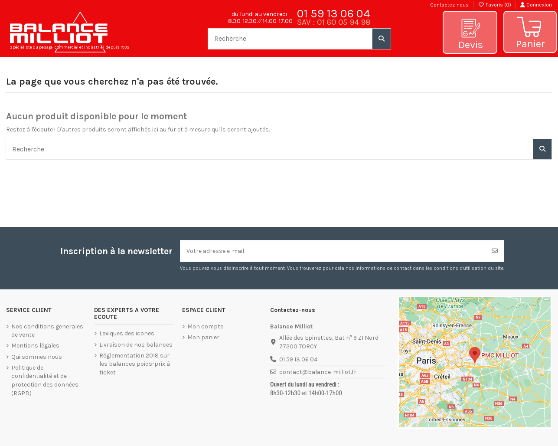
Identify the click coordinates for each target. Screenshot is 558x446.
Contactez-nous (449, 5)
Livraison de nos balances (136, 344)
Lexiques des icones (126, 333)
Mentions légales (35, 345)
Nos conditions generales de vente (47, 331)
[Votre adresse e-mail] (333, 251)
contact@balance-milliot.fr (317, 372)
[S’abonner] (495, 251)
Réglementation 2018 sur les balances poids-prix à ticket (134, 364)
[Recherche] (381, 38)
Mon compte (205, 326)
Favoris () (495, 5)
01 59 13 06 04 (333, 13)
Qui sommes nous (36, 357)
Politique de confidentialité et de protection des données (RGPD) (44, 380)
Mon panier (203, 337)
